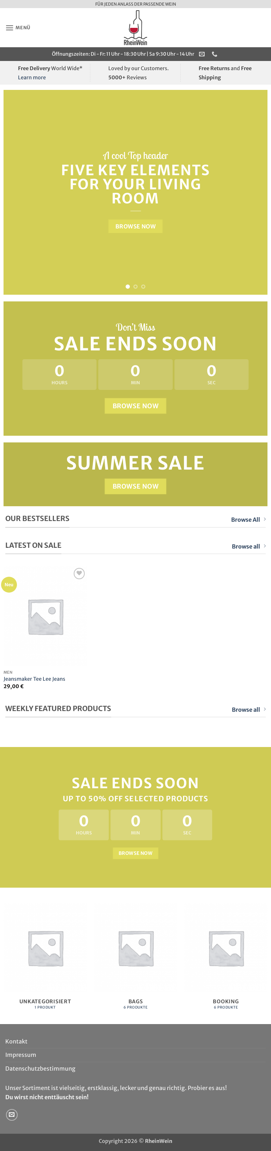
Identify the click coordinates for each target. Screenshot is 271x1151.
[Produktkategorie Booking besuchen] (225, 960)
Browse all (249, 546)
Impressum (20, 1054)
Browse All (248, 519)
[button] (17, 27)
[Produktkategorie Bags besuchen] (135, 960)
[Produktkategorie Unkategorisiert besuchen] (45, 960)
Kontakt (16, 1041)
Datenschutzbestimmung (40, 1068)
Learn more (32, 77)
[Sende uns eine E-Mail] (12, 1115)
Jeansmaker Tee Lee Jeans (34, 679)
